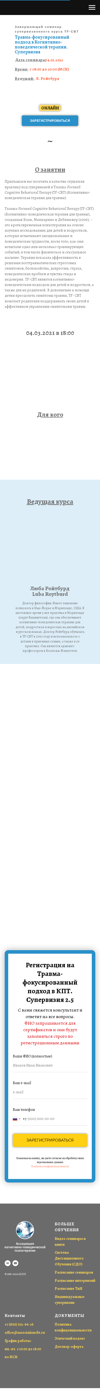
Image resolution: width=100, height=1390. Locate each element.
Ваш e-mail (22, 1083)
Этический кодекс (70, 1338)
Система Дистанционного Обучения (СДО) (69, 1258)
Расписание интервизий (75, 1280)
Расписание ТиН (68, 1288)
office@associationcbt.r (24, 1332)
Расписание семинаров (74, 1272)
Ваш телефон (24, 1109)
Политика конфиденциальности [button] (50, 1166)
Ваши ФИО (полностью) (32, 1056)
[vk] (8, 1263)
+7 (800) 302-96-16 (19, 1324)
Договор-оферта (69, 1346)
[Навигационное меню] (92, 7)
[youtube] (15, 1263)
